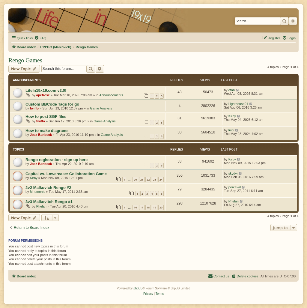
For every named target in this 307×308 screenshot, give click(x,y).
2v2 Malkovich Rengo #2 (48, 187)
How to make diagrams (47, 130)
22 (148, 179)
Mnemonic (37, 191)
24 (160, 179)
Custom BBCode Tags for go (52, 104)
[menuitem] (40, 38)
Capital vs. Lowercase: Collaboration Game (66, 174)
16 (135, 207)
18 (148, 207)
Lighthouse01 (238, 104)
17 (141, 207)
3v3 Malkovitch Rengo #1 (49, 201)
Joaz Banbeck (41, 134)
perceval (234, 187)
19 (154, 207)
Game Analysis (101, 108)
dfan (231, 90)
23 (154, 179)
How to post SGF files (45, 116)
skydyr (233, 173)
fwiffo (34, 108)
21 (141, 179)
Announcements (111, 95)
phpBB (137, 288)
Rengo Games (25, 60)
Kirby (232, 116)
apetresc (43, 95)
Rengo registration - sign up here (56, 159)
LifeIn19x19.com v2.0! (45, 90)
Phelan (41, 206)
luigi (231, 130)
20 (135, 179)
